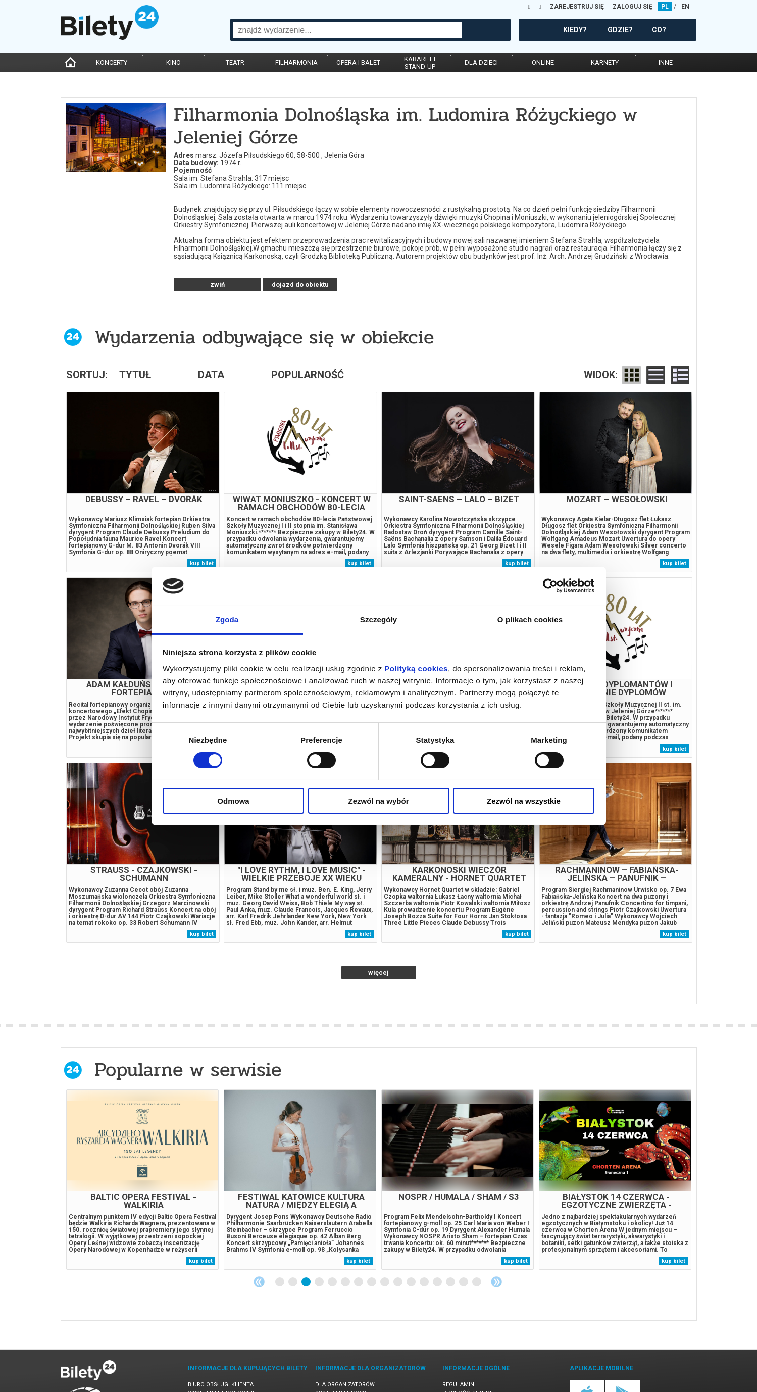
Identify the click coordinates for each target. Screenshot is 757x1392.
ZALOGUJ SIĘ (632, 6)
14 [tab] (451, 1233)
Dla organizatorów (345, 1335)
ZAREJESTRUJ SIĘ (577, 6)
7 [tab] (359, 1233)
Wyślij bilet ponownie (222, 1344)
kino (173, 62)
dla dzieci (481, 62)
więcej (378, 923)
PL (665, 6)
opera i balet (358, 62)
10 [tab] (398, 1233)
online (543, 62)
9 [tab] (385, 1233)
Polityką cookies (416, 668)
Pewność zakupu (468, 1344)
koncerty (111, 62)
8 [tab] (372, 1233)
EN (685, 6)
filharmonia (296, 62)
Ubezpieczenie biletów (221, 1370)
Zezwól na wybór (378, 801)
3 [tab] (306, 1233)
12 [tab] (425, 1233)
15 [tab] (464, 1233)
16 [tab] (477, 1233)
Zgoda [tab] (227, 619)
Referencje (331, 1353)
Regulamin (458, 1335)
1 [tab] (280, 1233)
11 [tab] (412, 1233)
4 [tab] (320, 1233)
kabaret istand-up (419, 62)
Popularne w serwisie (187, 1020)
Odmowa (233, 801)
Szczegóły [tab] (378, 619)
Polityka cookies (468, 1353)
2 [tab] (293, 1233)
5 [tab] (333, 1233)
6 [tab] (346, 1233)
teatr (235, 62)
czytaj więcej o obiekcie (217, 232)
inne (666, 62)
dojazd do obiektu (300, 235)
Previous (259, 1232)
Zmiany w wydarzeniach (224, 1361)
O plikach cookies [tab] (530, 619)
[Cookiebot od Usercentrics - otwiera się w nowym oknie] (550, 585)
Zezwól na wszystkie (524, 801)
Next (496, 1232)
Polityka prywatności (476, 1361)
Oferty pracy (462, 1370)
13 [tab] (438, 1233)
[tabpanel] (142, 1130)
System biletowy (340, 1344)
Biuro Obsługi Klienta (221, 1335)
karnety (605, 62)
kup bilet (202, 514)
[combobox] (347, 30)
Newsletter (205, 1353)
